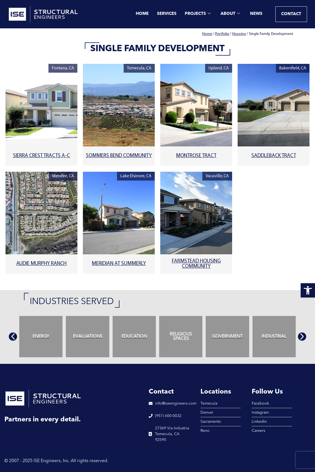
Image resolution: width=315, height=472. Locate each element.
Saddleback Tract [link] (273, 156)
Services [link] (166, 14)
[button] (13, 336)
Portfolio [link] (222, 34)
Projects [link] (198, 14)
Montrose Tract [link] (196, 156)
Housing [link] (239, 34)
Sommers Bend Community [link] (119, 156)
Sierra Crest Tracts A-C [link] (41, 156)
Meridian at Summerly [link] (119, 263)
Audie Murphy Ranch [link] (41, 263)
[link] (308, 290)
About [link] (230, 14)
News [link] (256, 14)
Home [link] (142, 14)
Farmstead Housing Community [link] (196, 264)
